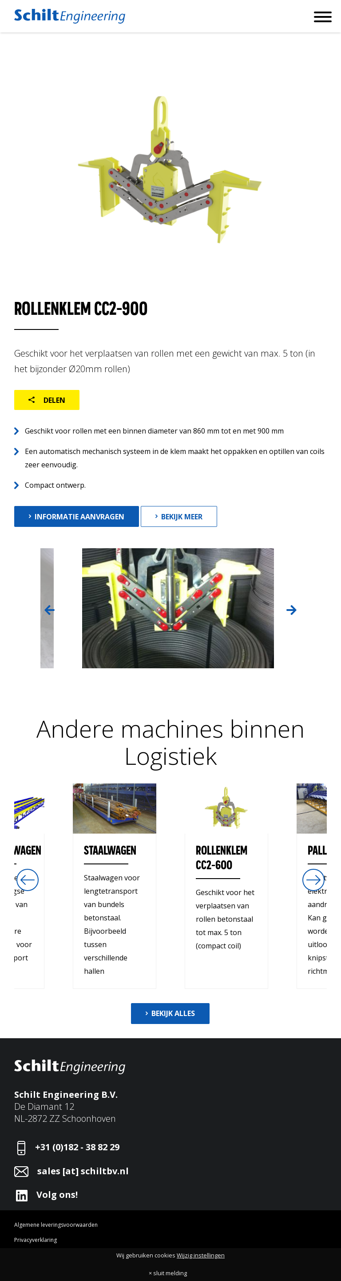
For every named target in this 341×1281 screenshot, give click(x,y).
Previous (49, 610)
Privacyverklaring (35, 1240)
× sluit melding (168, 1273)
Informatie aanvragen (79, 517)
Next (291, 610)
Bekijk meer (181, 517)
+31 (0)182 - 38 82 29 (77, 1147)
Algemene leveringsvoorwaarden (56, 1225)
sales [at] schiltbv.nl (83, 1171)
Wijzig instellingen (201, 1255)
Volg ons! (57, 1195)
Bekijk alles (173, 1013)
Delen (53, 400)
